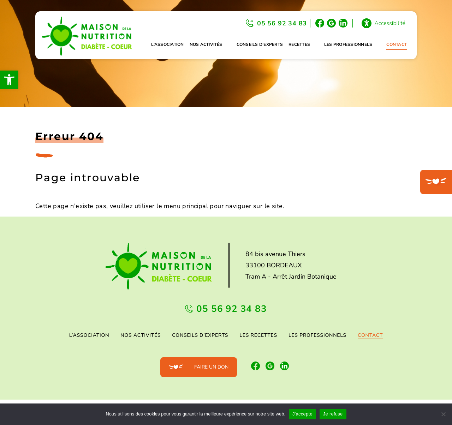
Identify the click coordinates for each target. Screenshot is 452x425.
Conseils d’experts (260, 44)
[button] (9, 80)
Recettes (299, 44)
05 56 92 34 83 (282, 23)
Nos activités (206, 44)
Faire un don (211, 367)
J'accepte (302, 414)
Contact (396, 44)
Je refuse (333, 414)
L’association (167, 44)
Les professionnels (348, 44)
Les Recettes (258, 335)
